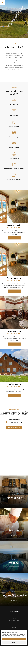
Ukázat (13, 535)
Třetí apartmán (14, 384)
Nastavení (14, 642)
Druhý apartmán (14, 331)
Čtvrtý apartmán (14, 278)
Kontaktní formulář (13, 427)
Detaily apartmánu (13, 237)
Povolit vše (14, 639)
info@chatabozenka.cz (14, 625)
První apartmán (14, 225)
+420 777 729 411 (15, 422)
